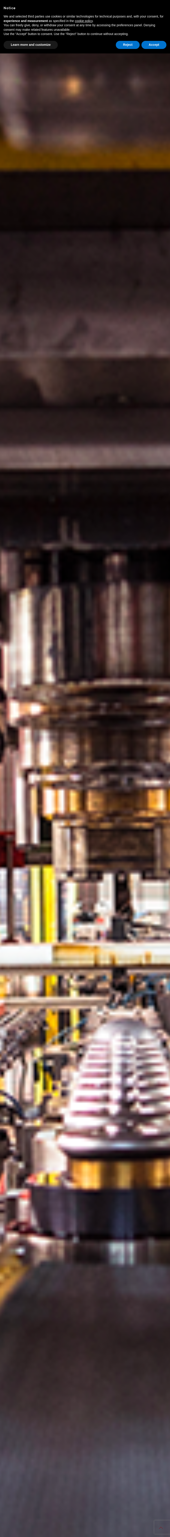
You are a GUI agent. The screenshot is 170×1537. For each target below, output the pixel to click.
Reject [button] (127, 44)
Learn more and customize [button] (31, 44)
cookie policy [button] (84, 21)
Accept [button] (154, 44)
